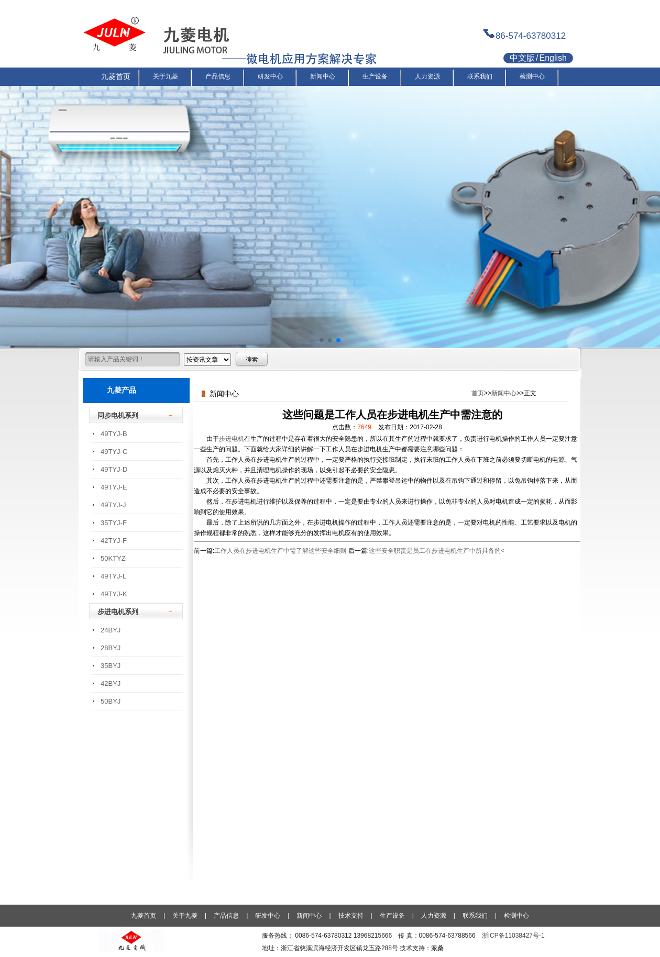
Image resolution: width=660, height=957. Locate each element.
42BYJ (110, 683)
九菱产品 (121, 390)
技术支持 (351, 915)
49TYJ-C (114, 451)
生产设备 (392, 915)
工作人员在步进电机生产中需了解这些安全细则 (280, 550)
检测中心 (516, 915)
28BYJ (110, 648)
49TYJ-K (114, 594)
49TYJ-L (113, 576)
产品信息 (226, 915)
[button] (322, 340)
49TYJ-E (114, 487)
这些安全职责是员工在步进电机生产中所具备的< (436, 550)
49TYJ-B (114, 434)
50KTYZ (113, 558)
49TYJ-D (114, 469)
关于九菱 (184, 915)
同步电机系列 (117, 415)
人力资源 (433, 915)
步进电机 (231, 438)
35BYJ (110, 666)
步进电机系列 (117, 612)
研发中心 (267, 915)
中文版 (522, 57)
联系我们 (475, 915)
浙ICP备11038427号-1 (513, 935)
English (552, 57)
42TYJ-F (114, 540)
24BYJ (110, 630)
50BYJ (110, 701)
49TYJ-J (113, 505)
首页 (477, 393)
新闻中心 (503, 393)
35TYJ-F (114, 523)
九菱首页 (143, 915)
